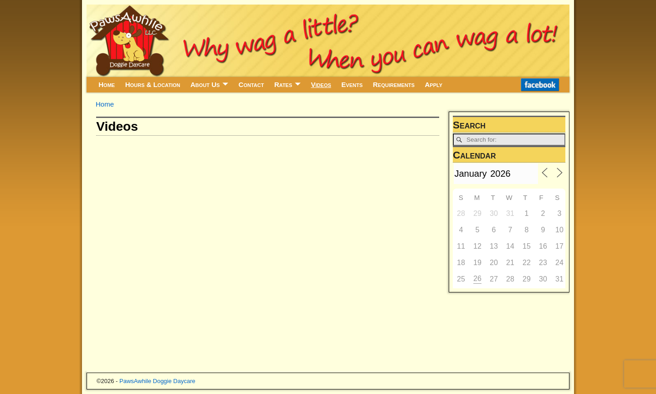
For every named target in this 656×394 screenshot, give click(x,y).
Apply (434, 84)
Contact (251, 84)
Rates (283, 84)
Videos (321, 84)
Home (106, 84)
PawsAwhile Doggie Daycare (157, 381)
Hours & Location (152, 84)
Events (352, 84)
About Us (205, 84)
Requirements (394, 84)
